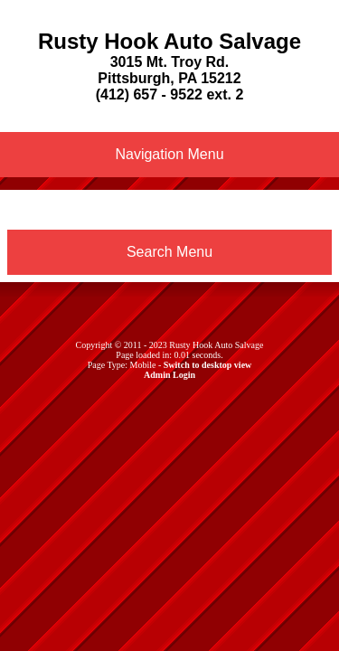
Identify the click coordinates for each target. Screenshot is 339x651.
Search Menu (169, 251)
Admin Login (169, 375)
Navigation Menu (169, 154)
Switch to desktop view (208, 365)
